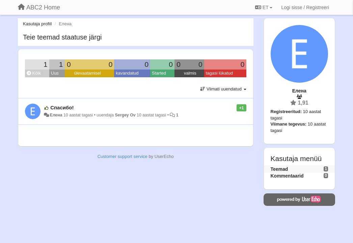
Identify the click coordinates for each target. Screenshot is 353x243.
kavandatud (127, 73)
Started (159, 73)
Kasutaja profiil (37, 23)
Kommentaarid (287, 176)
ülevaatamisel (87, 73)
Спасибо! (62, 107)
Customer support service (122, 156)
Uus (55, 73)
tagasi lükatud (219, 73)
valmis (190, 73)
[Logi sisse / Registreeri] (305, 7)
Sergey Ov (125, 115)
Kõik (34, 73)
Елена (56, 115)
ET (263, 7)
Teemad (279, 169)
